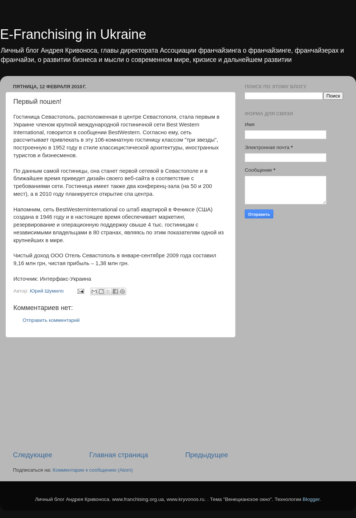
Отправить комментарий (51, 320)
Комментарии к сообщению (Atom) (93, 470)
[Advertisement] (120, 393)
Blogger (311, 499)
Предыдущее (206, 455)
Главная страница (118, 455)
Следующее (32, 455)
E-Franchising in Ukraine (73, 34)
